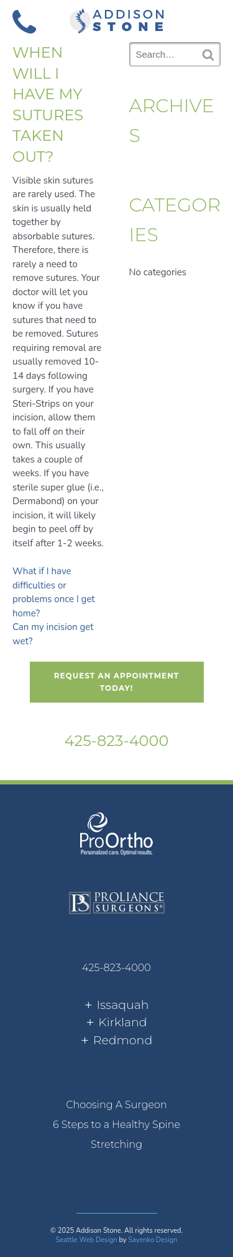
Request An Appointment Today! (117, 682)
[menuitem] (116, 1105)
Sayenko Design (152, 1240)
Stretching (116, 1144)
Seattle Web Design (86, 1240)
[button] (209, 20)
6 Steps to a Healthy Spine (116, 1124)
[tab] (116, 1006)
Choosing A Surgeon (116, 1105)
